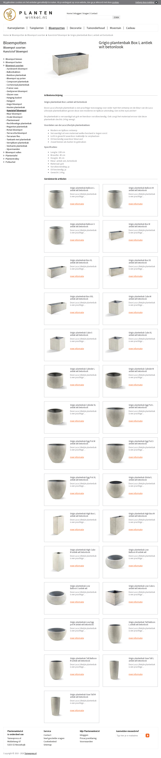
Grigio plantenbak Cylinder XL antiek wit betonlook (83, 406)
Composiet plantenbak (18, 81)
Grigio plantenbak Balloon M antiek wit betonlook (141, 189)
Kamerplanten (15, 28)
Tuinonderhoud (95, 28)
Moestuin (115, 28)
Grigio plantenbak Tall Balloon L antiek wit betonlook (142, 623)
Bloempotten (57, 28)
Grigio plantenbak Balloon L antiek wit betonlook (82, 189)
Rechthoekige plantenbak (19, 123)
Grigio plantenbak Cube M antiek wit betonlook (140, 297)
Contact (93, 13)
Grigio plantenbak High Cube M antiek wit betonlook (82, 551)
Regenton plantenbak (17, 126)
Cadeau (130, 28)
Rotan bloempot (14, 129)
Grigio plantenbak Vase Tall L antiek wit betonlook (141, 659)
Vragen (86, 13)
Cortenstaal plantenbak (18, 84)
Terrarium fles (13, 136)
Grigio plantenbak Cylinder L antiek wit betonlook (82, 370)
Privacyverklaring (88, 738)
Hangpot (11, 100)
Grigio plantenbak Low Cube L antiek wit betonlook (142, 587)
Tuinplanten (36, 28)
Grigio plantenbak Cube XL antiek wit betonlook (140, 333)
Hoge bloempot (14, 104)
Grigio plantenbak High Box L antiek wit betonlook (82, 514)
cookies (115, 2)
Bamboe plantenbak (16, 75)
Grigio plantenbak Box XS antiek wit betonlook (140, 261)
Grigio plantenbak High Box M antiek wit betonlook (142, 514)
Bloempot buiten (14, 62)
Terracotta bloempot (17, 133)
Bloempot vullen (13, 152)
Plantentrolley (12, 158)
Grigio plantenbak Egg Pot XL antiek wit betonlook (83, 478)
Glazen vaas (12, 94)
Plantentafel (11, 155)
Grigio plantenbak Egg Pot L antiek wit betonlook (141, 406)
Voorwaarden (86, 741)
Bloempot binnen (14, 59)
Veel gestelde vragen (54, 738)
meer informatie (77, 203)
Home (69, 13)
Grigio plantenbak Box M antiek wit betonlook (139, 225)
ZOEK (116, 17)
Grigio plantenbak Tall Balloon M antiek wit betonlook (83, 659)
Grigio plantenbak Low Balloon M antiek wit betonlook (138, 552)
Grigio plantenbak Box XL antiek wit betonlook (81, 261)
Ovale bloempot (14, 116)
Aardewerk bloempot (17, 68)
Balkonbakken (13, 71)
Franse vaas (12, 88)
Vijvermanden (13, 149)
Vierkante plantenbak (17, 145)
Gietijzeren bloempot (17, 91)
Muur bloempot (14, 113)
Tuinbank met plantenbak (19, 139)
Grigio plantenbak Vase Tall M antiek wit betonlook (83, 695)
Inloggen (77, 13)
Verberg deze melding (144, 2)
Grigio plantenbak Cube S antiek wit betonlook (81, 333)
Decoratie (75, 28)
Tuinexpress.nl (30, 753)
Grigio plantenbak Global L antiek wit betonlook (140, 478)
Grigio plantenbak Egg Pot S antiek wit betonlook (141, 442)
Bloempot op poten (16, 78)
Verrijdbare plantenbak (18, 142)
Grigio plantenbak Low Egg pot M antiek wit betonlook (82, 623)
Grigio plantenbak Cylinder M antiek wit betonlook (141, 370)
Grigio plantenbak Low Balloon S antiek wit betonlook (80, 588)
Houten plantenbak (16, 107)
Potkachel (10, 162)
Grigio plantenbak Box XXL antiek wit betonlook (81, 297)
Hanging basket (14, 97)
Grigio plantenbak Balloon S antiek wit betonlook (82, 225)
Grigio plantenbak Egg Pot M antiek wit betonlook (82, 442)
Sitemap (48, 744)
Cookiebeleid (50, 741)
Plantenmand (13, 120)
